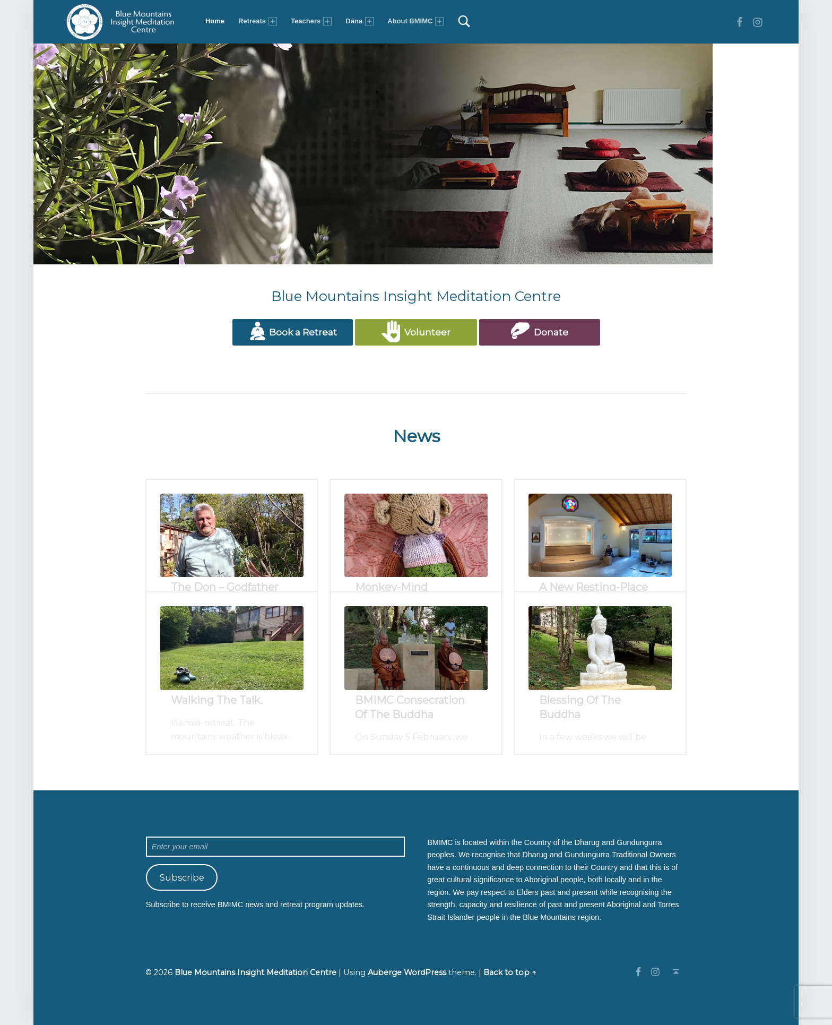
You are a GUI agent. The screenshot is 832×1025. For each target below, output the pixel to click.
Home (214, 21)
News (416, 436)
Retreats (257, 21)
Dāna (359, 21)
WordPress (425, 972)
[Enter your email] (275, 847)
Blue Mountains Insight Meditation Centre (255, 972)
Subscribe (182, 877)
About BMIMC (415, 21)
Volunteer (416, 331)
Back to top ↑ (509, 972)
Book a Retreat (292, 331)
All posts (416, 719)
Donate (539, 331)
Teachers (311, 21)
